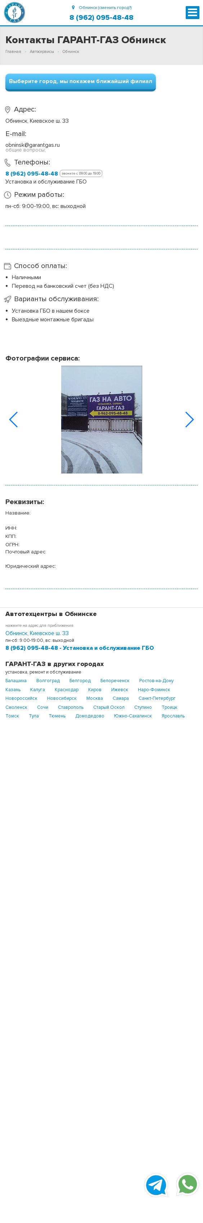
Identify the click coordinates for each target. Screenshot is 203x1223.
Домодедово (89, 716)
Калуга (37, 690)
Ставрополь (71, 707)
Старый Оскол (109, 707)
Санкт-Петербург (157, 698)
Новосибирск (62, 698)
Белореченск (115, 681)
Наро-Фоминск (154, 690)
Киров (95, 690)
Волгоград (48, 681)
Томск (12, 716)
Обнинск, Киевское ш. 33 (37, 633)
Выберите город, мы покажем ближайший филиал (80, 81)
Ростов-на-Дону (156, 681)
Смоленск (16, 707)
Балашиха (16, 681)
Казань (13, 690)
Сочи (42, 707)
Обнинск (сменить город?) (101, 7)
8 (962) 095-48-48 (101, 17)
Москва (94, 698)
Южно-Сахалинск (133, 716)
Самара (121, 698)
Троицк (169, 707)
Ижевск (119, 690)
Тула (34, 716)
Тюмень (57, 716)
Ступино (143, 707)
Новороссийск (21, 698)
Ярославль (173, 716)
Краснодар (66, 690)
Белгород (80, 681)
